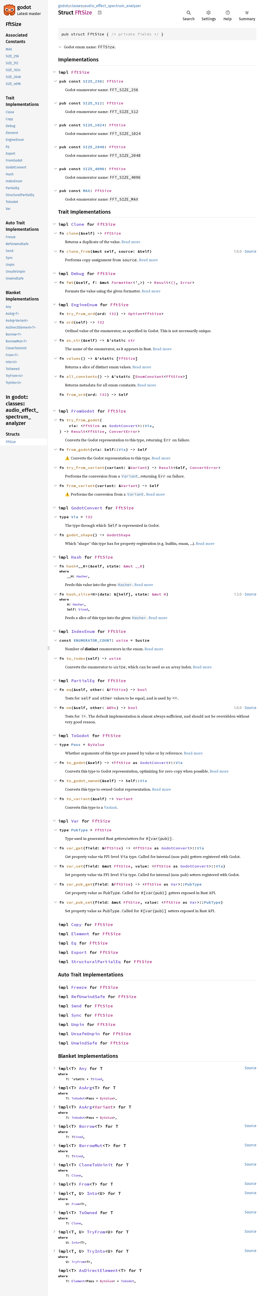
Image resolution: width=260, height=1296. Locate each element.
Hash (76, 557)
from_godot (78, 449)
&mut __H (132, 566)
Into (92, 1193)
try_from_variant (85, 467)
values (73, 358)
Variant (138, 467)
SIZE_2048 (93, 146)
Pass (76, 744)
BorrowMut (90, 1145)
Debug (77, 273)
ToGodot (80, 735)
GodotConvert (123, 425)
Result (161, 282)
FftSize (80, 72)
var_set (74, 866)
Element (80, 933)
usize (122, 640)
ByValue (96, 744)
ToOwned (88, 1212)
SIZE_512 (92, 103)
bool (142, 689)
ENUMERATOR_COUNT (92, 640)
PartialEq (83, 680)
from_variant (80, 485)
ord (70, 322)
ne (68, 707)
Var (75, 821)
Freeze (79, 987)
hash (71, 566)
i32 (112, 313)
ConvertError (123, 431)
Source (250, 251)
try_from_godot (83, 420)
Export (79, 952)
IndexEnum (83, 631)
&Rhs (111, 707)
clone (72, 233)
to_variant (78, 798)
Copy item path (100, 12)
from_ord (75, 394)
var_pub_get (79, 884)
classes (76, 6)
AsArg (85, 1087)
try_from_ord (80, 313)
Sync (76, 1015)
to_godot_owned (83, 780)
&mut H (159, 594)
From (84, 1184)
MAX (86, 190)
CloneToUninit (96, 1165)
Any (83, 1068)
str (131, 340)
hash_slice (78, 594)
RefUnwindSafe (88, 996)
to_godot (75, 762)
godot (24, 7)
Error (186, 282)
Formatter (122, 282)
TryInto (96, 1251)
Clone (77, 224)
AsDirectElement (98, 1270)
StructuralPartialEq (96, 961)
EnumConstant (149, 376)
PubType (79, 830)
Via (148, 425)
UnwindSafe (84, 1043)
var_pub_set (79, 902)
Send (76, 1006)
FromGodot (83, 411)
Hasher (82, 576)
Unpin (77, 1024)
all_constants (81, 376)
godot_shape (79, 534)
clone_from (78, 251)
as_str (73, 340)
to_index (75, 658)
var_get (74, 848)
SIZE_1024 (93, 125)
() (173, 282)
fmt (70, 282)
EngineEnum (84, 304)
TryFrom (96, 1232)
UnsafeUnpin (85, 1033)
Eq (73, 943)
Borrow (87, 1126)
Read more (130, 241)
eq (68, 689)
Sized (83, 609)
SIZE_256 (92, 81)
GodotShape (118, 534)
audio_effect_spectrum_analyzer (112, 6)
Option (135, 313)
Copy (76, 924)
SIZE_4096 (93, 168)
